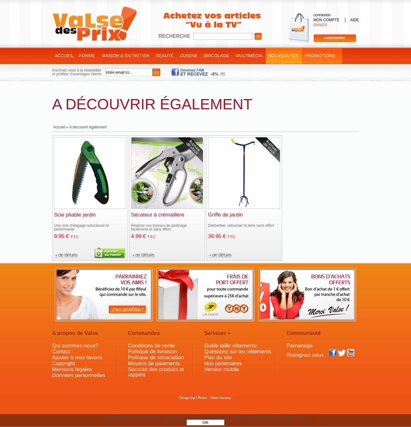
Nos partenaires (223, 363)
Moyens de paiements (154, 363)
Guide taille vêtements (230, 346)
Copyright (63, 363)
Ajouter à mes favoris (77, 357)
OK (205, 422)
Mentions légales (72, 369)
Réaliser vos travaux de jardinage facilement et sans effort (159, 227)
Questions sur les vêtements (237, 352)
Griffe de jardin (225, 214)
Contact (61, 352)
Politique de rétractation (156, 357)
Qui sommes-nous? (75, 346)
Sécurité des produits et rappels (156, 372)
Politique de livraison (152, 352)
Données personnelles (78, 375)
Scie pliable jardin (75, 214)
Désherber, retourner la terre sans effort (241, 225)
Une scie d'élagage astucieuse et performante (81, 227)
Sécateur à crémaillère (157, 214)
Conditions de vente (151, 346)
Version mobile (221, 369)
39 (222, 236)
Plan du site (218, 357)
